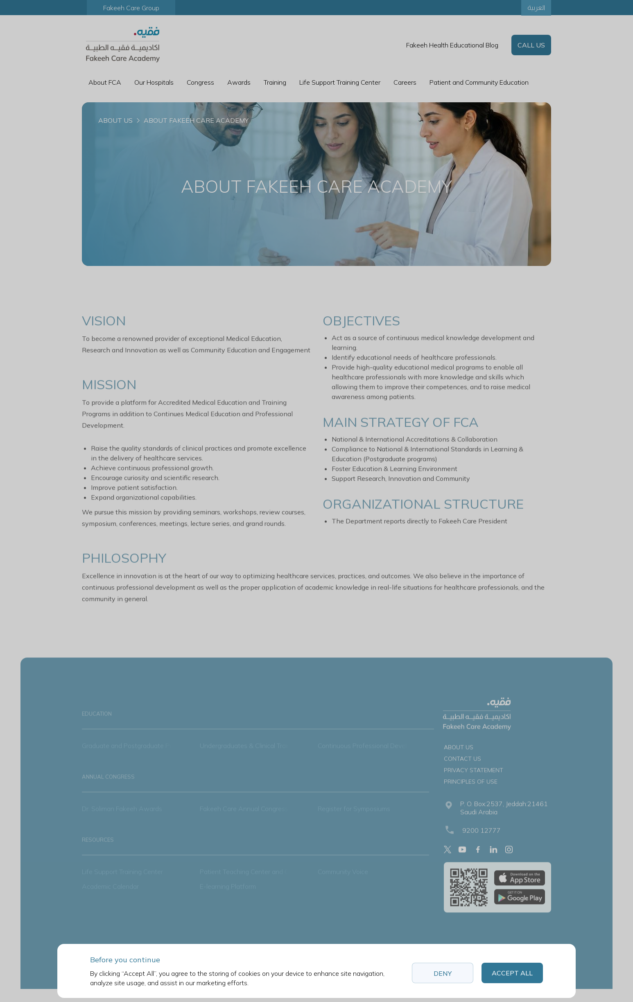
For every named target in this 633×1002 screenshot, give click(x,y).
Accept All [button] (512, 973)
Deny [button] (443, 973)
